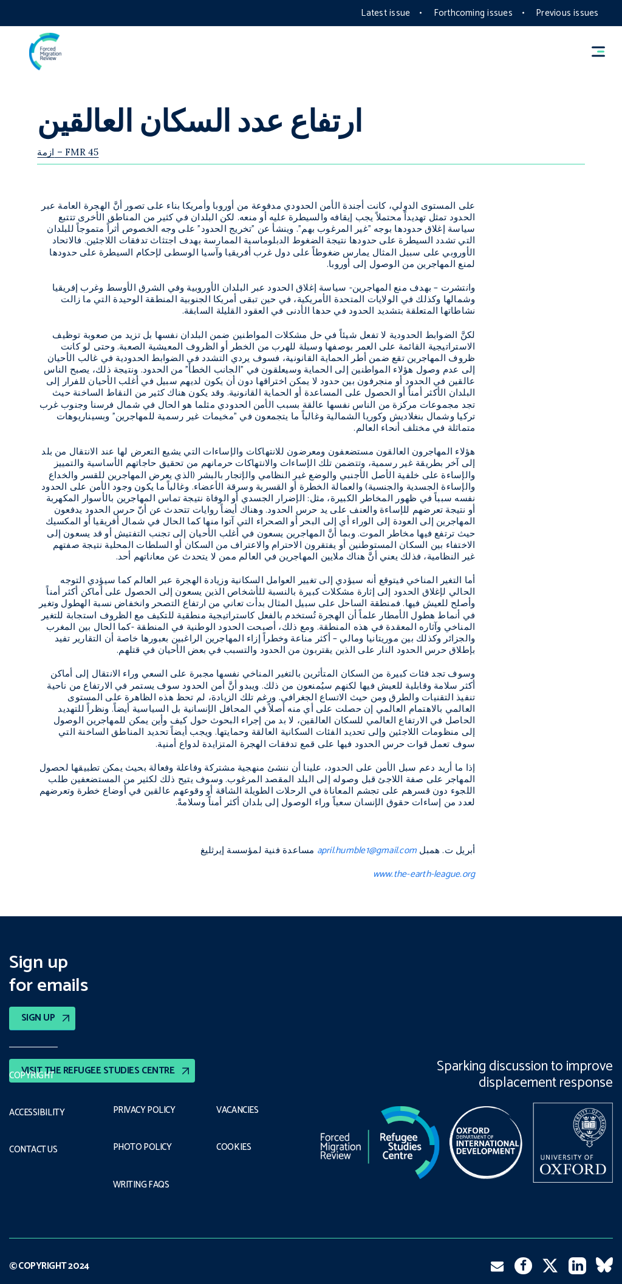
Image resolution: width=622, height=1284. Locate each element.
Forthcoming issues (473, 13)
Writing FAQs (142, 1183)
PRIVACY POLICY (146, 1110)
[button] (603, 51)
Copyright (32, 1075)
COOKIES (234, 1146)
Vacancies (239, 1110)
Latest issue (385, 13)
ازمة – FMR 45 (67, 152)
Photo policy (143, 1146)
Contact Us (35, 1148)
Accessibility (38, 1111)
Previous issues (567, 13)
